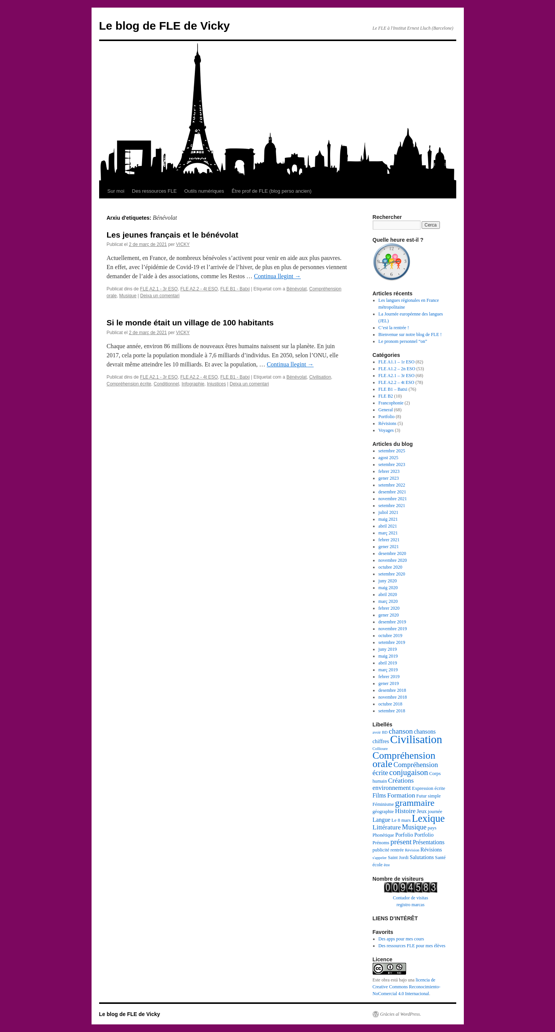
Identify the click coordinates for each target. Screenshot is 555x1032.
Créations (401, 780)
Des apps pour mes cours (401, 939)
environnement (392, 787)
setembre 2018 (391, 710)
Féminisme (383, 804)
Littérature (387, 827)
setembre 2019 (391, 642)
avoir (377, 732)
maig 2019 (388, 656)
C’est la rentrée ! (393, 327)
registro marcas (411, 904)
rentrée (397, 850)
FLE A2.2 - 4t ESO (199, 289)
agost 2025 (388, 457)
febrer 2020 (389, 608)
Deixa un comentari (159, 295)
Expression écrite (428, 788)
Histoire (405, 811)
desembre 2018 (392, 690)
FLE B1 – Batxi (392, 389)
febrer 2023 (389, 471)
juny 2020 (387, 580)
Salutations (422, 857)
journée (435, 811)
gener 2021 (388, 546)
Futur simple (428, 796)
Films (379, 795)
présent (401, 842)
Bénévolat (296, 289)
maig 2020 (388, 587)
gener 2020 (388, 615)
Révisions (387, 423)
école (378, 864)
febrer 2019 (389, 676)
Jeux (422, 811)
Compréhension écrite (129, 384)
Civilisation (320, 377)
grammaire (415, 803)
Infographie (193, 384)
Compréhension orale (404, 759)
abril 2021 (387, 526)
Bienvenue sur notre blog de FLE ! (410, 334)
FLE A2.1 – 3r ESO (396, 375)
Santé (440, 857)
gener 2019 (388, 683)
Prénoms (381, 842)
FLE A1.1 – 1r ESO (396, 362)
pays (432, 828)
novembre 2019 (392, 628)
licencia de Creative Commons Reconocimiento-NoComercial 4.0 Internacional (407, 986)
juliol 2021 (388, 512)
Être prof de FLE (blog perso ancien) (271, 191)
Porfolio (404, 835)
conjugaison (408, 772)
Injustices (216, 384)
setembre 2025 (391, 450)
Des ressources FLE (154, 191)
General (385, 409)
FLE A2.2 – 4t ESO (396, 382)
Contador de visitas (410, 897)
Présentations (429, 842)
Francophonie (390, 403)
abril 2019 (387, 663)
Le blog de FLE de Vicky (164, 25)
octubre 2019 (390, 635)
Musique (127, 295)
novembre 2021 (392, 498)
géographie (383, 811)
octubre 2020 (390, 567)
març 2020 (388, 601)
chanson (401, 731)
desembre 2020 (392, 553)
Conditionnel (166, 384)
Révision (412, 850)
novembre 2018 (392, 697)
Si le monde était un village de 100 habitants (190, 322)
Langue (382, 819)
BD (384, 732)
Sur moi (116, 191)
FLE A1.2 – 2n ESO (396, 368)
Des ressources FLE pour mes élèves (411, 945)
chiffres (381, 741)
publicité (381, 850)
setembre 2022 (391, 485)
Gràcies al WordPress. (400, 1014)
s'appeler (380, 858)
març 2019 (388, 669)
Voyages (386, 430)
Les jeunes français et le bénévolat (173, 234)
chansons (425, 731)
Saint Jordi (398, 857)
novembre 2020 (392, 560)
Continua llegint (277, 276)
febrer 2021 (389, 539)
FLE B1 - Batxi (235, 289)
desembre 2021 (392, 492)
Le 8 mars (401, 820)
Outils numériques (204, 191)
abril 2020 (387, 594)
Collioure (380, 749)
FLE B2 (385, 396)
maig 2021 (388, 519)
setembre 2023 (391, 464)
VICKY (183, 244)
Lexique (428, 818)
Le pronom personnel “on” (402, 341)
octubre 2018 (390, 704)
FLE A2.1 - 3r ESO (159, 289)
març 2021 (388, 533)
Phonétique (383, 835)
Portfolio (386, 416)
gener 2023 (388, 478)
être (387, 865)
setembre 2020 (391, 574)
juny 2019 (387, 649)
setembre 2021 (391, 505)
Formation (401, 795)
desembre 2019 (392, 622)
